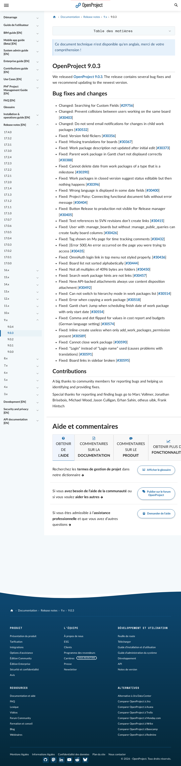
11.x (6, 306)
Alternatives (128, 688)
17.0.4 (7, 238)
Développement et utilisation (143, 628)
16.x (6, 270)
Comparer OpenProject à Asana (135, 707)
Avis (12, 675)
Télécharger (124, 642)
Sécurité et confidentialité (24, 669)
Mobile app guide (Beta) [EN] (14, 42)
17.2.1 (7, 176)
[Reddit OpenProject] (77, 760)
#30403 (66, 118)
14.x (6, 284)
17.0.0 (7, 263)
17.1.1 (7, 207)
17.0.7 (7, 219)
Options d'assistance (21, 653)
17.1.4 (7, 188)
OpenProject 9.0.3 (87, 77)
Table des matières (113, 30)
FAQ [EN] (9, 100)
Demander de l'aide (156, 513)
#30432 (158, 239)
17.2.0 (7, 182)
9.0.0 (10, 352)
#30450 (143, 269)
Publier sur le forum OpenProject (156, 493)
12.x (6, 298)
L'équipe (71, 628)
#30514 (164, 294)
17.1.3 (7, 194)
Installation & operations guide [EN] (17, 116)
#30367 (125, 142)
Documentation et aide (22, 696)
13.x (6, 291)
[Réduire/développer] (37, 17)
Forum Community (20, 718)
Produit (16, 628)
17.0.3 (7, 244)
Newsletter (70, 669)
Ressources (19, 688)
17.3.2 (7, 138)
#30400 (152, 190)
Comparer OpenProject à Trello (135, 712)
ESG (66, 642)
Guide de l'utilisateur (16, 25)
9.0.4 (10, 327)
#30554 (97, 312)
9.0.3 (10, 333)
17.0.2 (7, 251)
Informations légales (43, 754)
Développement (127, 658)
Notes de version (127, 669)
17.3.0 (7, 151)
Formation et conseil (21, 724)
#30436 (159, 257)
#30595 (123, 360)
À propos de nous (73, 636)
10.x (6, 313)
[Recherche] (176, 5)
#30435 (77, 251)
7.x (6, 365)
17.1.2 (7, 201)
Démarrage (10, 17)
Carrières (69, 658)
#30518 (134, 300)
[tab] (63, 447)
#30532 (81, 130)
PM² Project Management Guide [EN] (16, 90)
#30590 (121, 342)
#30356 (109, 136)
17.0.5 (7, 232)
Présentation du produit (23, 636)
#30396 (93, 184)
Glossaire (9, 107)
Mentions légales (19, 754)
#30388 (66, 160)
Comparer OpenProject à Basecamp (138, 729)
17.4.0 (7, 132)
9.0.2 (10, 339)
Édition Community (21, 658)
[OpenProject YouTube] (69, 760)
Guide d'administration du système (137, 653)
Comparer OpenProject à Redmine (137, 735)
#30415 (157, 221)
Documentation (70, 17)
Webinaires (16, 735)
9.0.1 (10, 345)
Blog (12, 729)
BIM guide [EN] (13, 33)
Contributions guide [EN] (16, 70)
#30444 (132, 263)
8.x (6, 358)
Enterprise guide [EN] (16, 61)
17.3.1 (7, 144)
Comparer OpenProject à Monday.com (139, 718)
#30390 (82, 172)
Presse (68, 664)
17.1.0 (7, 213)
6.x (6, 372)
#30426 (111, 233)
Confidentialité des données (73, 754)
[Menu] (6, 5)
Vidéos (14, 712)
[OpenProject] (54, 17)
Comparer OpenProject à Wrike (135, 724)
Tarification (16, 642)
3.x (6, 394)
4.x (6, 387)
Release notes (91, 17)
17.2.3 (7, 163)
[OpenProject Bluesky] (85, 760)
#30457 (140, 276)
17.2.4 (7, 157)
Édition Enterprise (20, 664)
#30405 (66, 215)
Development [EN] (15, 402)
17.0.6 (7, 226)
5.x (6, 380)
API (120, 664)
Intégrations (17, 647)
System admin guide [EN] (16, 52)
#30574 (108, 324)
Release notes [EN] (15, 125)
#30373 (163, 148)
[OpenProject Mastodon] (54, 760)
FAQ (12, 701)
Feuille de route (126, 636)
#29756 (127, 106)
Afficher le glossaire (156, 470)
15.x (6, 277)
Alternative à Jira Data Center (134, 696)
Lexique (14, 707)
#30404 (81, 203)
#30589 (79, 336)
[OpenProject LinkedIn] (62, 760)
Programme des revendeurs (79, 653)
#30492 (85, 288)
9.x (6, 320)
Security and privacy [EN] (16, 411)
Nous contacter (117, 754)
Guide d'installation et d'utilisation (137, 647)
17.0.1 (7, 257)
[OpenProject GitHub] (46, 760)
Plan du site (98, 754)
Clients (68, 647)
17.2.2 (7, 169)
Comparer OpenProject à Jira (134, 701)
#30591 (86, 354)
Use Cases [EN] (13, 79)
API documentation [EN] (16, 421)
